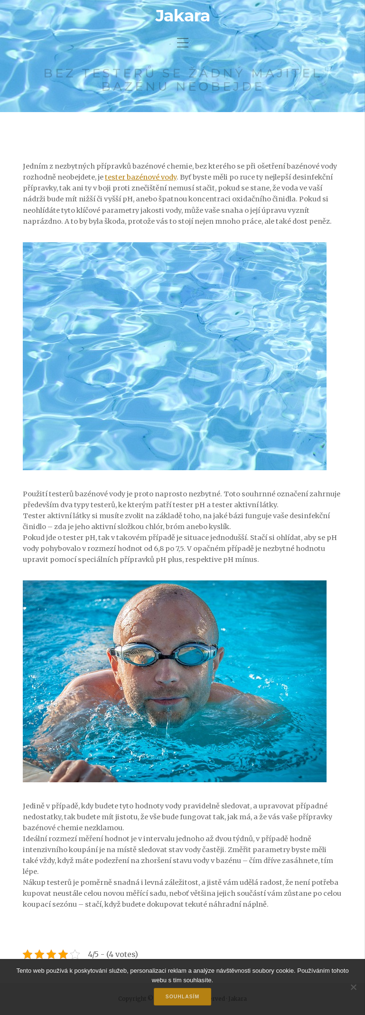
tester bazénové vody (141, 177)
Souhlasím (182, 996)
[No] (353, 987)
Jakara (183, 16)
